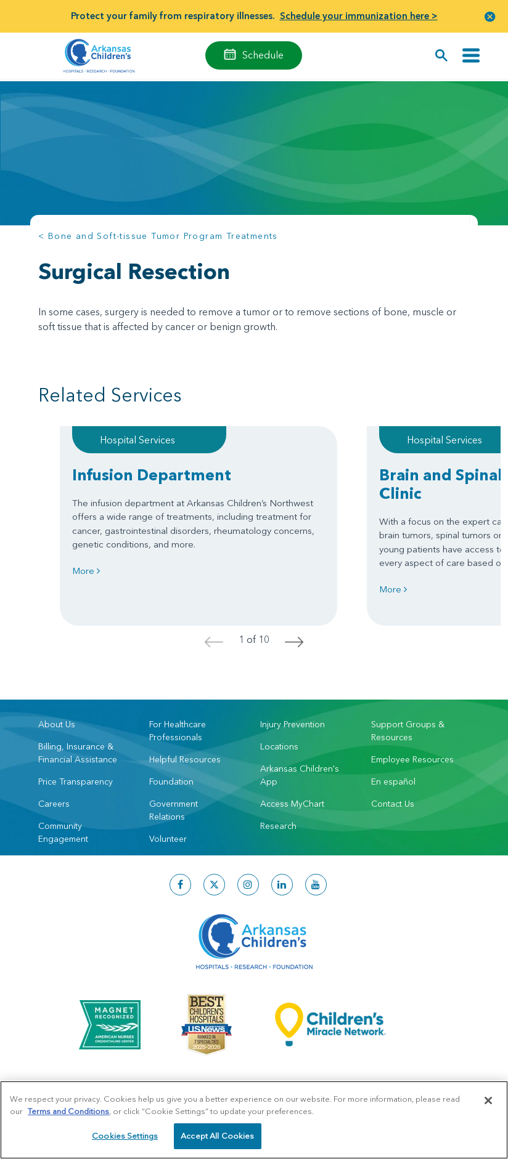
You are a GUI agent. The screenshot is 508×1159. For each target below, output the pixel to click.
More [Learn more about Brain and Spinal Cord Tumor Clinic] (393, 589)
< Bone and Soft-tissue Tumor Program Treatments (158, 235)
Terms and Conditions (68, 1111)
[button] (490, 16)
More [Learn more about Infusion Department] (86, 570)
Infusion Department (151, 475)
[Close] (488, 1100)
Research (278, 825)
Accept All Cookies (217, 1136)
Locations (279, 746)
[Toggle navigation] (471, 55)
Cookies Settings (125, 1136)
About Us (56, 724)
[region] (254, 1120)
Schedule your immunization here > (359, 16)
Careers (54, 803)
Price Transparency (75, 781)
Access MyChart (292, 803)
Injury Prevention (292, 724)
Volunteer (168, 838)
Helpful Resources (185, 759)
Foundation (171, 781)
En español (393, 781)
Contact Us (392, 803)
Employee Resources (412, 759)
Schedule (263, 55)
